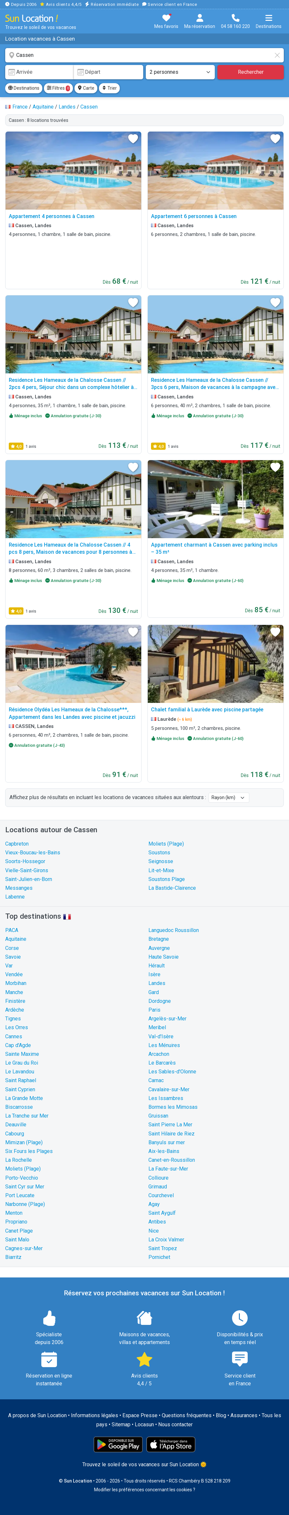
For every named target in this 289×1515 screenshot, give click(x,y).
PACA (11, 930)
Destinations (23, 88)
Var (9, 966)
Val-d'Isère (160, 1036)
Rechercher (251, 72)
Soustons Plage (166, 879)
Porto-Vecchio (21, 1178)
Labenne (15, 897)
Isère (154, 974)
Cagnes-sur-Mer (24, 1248)
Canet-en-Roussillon (171, 1160)
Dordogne (159, 1001)
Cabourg (14, 1134)
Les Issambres (165, 1098)
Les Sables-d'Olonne (172, 1071)
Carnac (156, 1080)
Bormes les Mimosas (173, 1107)
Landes (156, 983)
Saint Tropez (162, 1248)
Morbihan (15, 983)
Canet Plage (19, 1231)
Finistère (15, 1001)
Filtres (58, 88)
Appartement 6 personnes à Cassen (194, 216)
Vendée (14, 974)
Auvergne (159, 948)
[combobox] (144, 55)
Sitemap (121, 1424)
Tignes (13, 1019)
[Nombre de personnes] (180, 72)
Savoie (13, 957)
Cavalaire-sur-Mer (168, 1089)
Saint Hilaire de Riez (171, 1134)
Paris (154, 1010)
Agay (154, 1204)
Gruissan (158, 1116)
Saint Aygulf (162, 1213)
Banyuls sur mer (166, 1142)
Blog (221, 1415)
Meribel (157, 1027)
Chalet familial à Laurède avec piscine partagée (207, 709)
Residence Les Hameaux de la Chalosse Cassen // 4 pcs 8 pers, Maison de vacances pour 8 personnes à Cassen (70, 552)
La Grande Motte (24, 1098)
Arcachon (158, 1054)
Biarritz (13, 1257)
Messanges (19, 888)
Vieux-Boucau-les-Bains (32, 852)
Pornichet (159, 1257)
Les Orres (16, 1027)
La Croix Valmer (166, 1240)
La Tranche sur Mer (26, 1116)
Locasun (144, 1424)
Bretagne (158, 939)
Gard (153, 992)
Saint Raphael (20, 1080)
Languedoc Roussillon (173, 930)
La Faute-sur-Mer (168, 1169)
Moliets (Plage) (166, 844)
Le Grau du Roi (21, 1063)
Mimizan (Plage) (24, 1142)
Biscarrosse (19, 1107)
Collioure (158, 1178)
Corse (12, 948)
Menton (13, 1213)
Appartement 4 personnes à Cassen (51, 216)
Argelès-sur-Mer (167, 1019)
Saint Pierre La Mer (170, 1124)
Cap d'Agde (18, 1045)
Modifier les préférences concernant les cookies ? (144, 1489)
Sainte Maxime (22, 1054)
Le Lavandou (19, 1071)
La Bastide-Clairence (172, 888)
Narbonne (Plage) (25, 1204)
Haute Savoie (163, 957)
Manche (14, 992)
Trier (109, 88)
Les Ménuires (164, 1045)
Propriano (16, 1222)
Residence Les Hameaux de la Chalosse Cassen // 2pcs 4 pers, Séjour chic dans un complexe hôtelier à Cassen (71, 387)
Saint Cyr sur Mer (24, 1187)
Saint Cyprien (20, 1089)
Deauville (15, 1124)
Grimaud (157, 1187)
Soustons (159, 852)
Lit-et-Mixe (161, 870)
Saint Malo (17, 1240)
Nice (153, 1231)
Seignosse (160, 861)
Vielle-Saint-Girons (26, 870)
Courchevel (161, 1195)
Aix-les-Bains (163, 1151)
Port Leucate (19, 1195)
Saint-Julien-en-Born (28, 879)
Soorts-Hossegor (25, 861)
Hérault (156, 966)
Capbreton (17, 844)
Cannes (13, 1036)
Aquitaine (15, 939)
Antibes (157, 1222)
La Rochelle (18, 1160)
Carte (85, 88)
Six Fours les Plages (29, 1151)
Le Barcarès (162, 1063)
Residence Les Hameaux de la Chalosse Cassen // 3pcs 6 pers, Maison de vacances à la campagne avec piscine (214, 387)
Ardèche (14, 1010)
